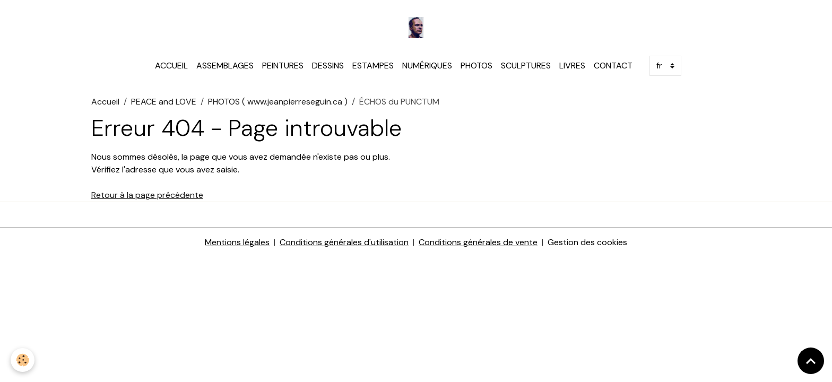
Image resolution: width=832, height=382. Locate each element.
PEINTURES (283, 65)
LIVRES (572, 65)
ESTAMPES (373, 65)
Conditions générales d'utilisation (344, 242)
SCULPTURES (526, 65)
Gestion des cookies (587, 242)
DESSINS (328, 65)
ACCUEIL (171, 65)
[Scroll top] (811, 361)
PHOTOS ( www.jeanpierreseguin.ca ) (278, 101)
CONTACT (613, 65)
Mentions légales (237, 242)
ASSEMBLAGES (225, 65)
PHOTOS (476, 65)
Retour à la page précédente (147, 195)
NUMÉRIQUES (427, 65)
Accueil (105, 101)
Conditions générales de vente (478, 242)
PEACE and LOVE (163, 101)
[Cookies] (22, 360)
